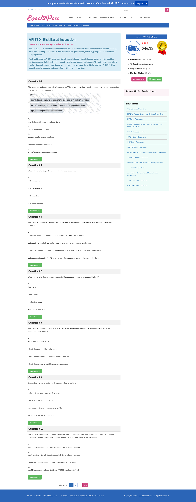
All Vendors (81, 17)
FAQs (132, 17)
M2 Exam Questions (135, 119)
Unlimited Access (107, 17)
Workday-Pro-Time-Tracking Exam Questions (145, 162)
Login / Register (35, 9)
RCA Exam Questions (135, 142)
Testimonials (63, 496)
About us (73, 496)
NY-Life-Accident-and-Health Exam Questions (145, 114)
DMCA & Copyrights (96, 496)
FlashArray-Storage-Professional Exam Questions (146, 152)
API (37, 25)
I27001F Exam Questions (137, 147)
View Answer (35, 159)
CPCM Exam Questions (136, 137)
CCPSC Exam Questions (136, 109)
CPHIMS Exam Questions (137, 185)
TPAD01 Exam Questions (137, 180)
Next (85, 485)
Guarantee (122, 17)
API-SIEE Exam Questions (137, 157)
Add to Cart (139, 79)
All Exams (93, 17)
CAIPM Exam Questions (136, 132)
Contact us (82, 496)
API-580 (58, 25)
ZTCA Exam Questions (136, 168)
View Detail (155, 79)
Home (70, 17)
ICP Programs (47, 25)
